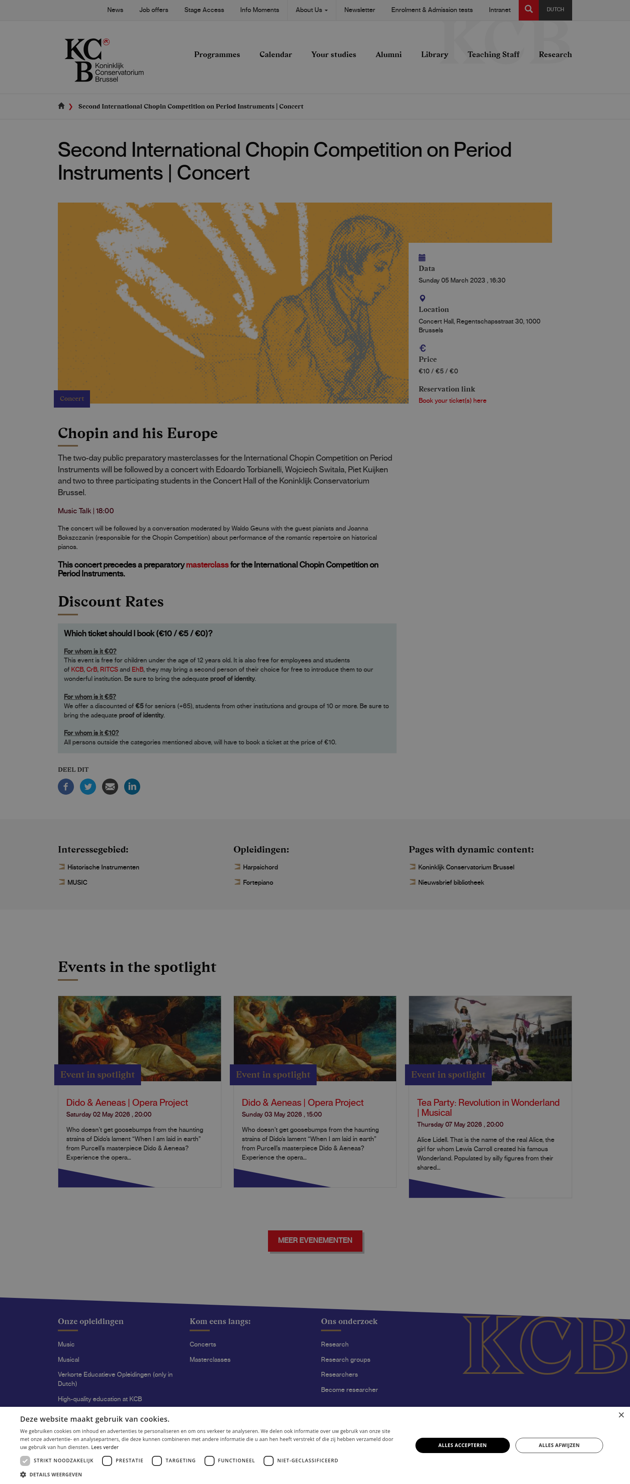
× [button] (621, 1415)
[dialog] (315, 742)
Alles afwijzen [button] (559, 1445)
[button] (210, 1474)
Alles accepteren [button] (462, 1445)
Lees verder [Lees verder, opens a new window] (105, 1447)
